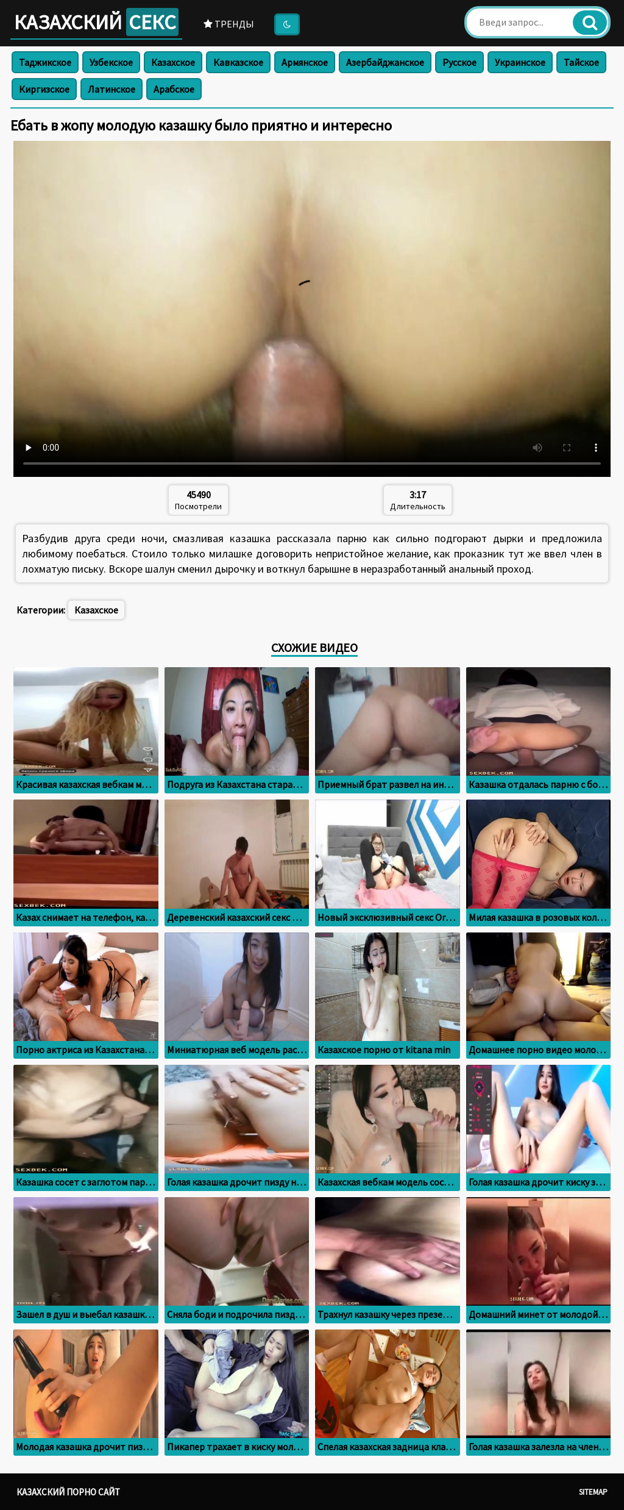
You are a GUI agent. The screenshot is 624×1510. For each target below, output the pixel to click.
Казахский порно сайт (68, 1492)
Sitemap (593, 1492)
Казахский (96, 22)
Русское (459, 62)
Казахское (173, 62)
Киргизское (44, 89)
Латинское (111, 89)
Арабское (174, 89)
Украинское (520, 62)
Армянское (305, 62)
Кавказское (238, 62)
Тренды (229, 24)
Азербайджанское (385, 62)
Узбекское (111, 62)
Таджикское (45, 62)
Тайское (581, 62)
